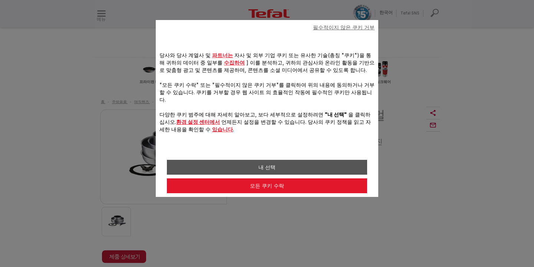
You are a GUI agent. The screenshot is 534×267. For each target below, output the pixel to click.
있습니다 (222, 129)
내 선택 (267, 167)
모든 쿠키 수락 (267, 186)
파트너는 (222, 55)
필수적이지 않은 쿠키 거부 (344, 27)
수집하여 (234, 62)
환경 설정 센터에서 (198, 122)
